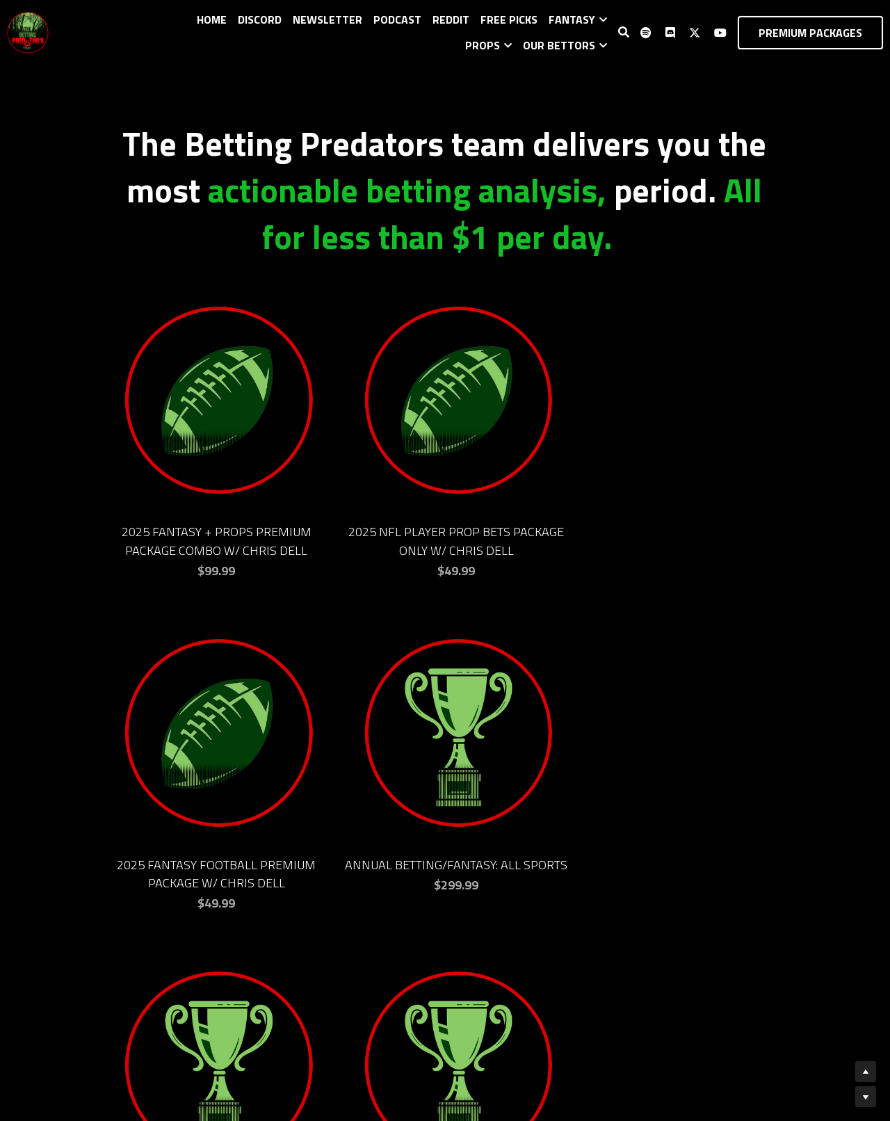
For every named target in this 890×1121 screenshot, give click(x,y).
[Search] (623, 32)
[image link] (28, 31)
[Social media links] (646, 32)
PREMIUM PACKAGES (810, 32)
